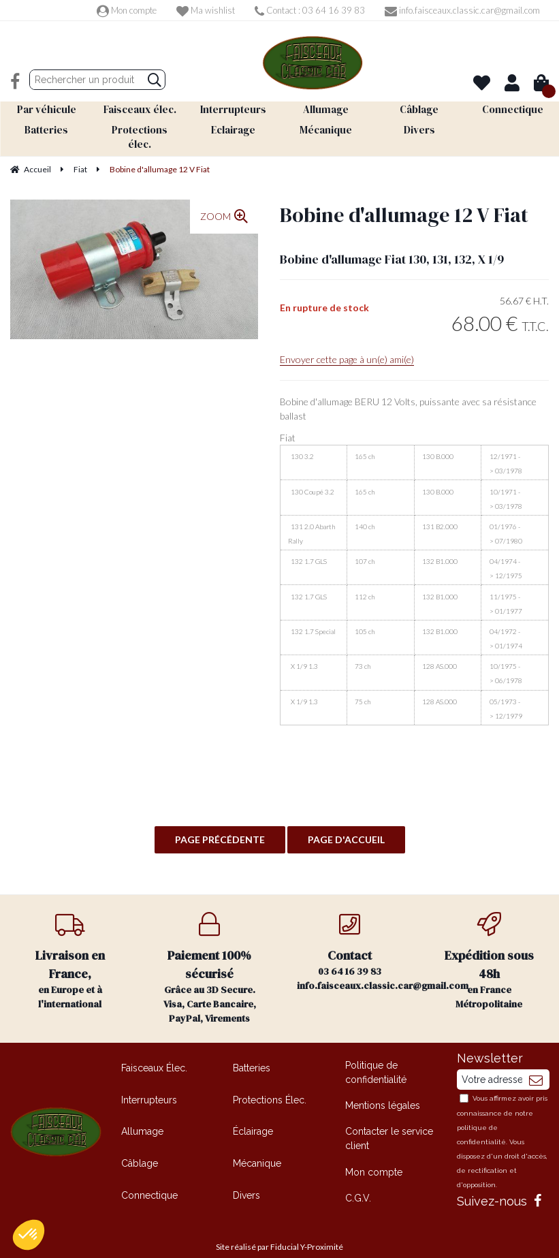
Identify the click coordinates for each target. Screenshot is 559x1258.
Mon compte (127, 10)
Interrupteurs (149, 1083)
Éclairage (253, 1115)
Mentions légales (382, 1089)
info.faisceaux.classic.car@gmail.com (462, 10)
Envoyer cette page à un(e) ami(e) (347, 343)
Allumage (142, 1115)
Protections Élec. (269, 1083)
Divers (246, 1179)
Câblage (139, 1147)
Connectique (149, 1179)
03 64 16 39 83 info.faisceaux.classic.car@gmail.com (358, 936)
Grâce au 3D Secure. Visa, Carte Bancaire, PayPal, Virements (209, 952)
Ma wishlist (205, 10)
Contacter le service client (389, 1122)
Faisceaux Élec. (154, 1052)
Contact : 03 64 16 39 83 (310, 10)
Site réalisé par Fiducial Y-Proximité (279, 1231)
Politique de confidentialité (375, 1056)
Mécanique (257, 1147)
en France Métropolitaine (489, 945)
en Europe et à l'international (70, 945)
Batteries (251, 1052)
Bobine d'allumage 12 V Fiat (404, 199)
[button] (28, 1234)
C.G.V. (358, 1181)
